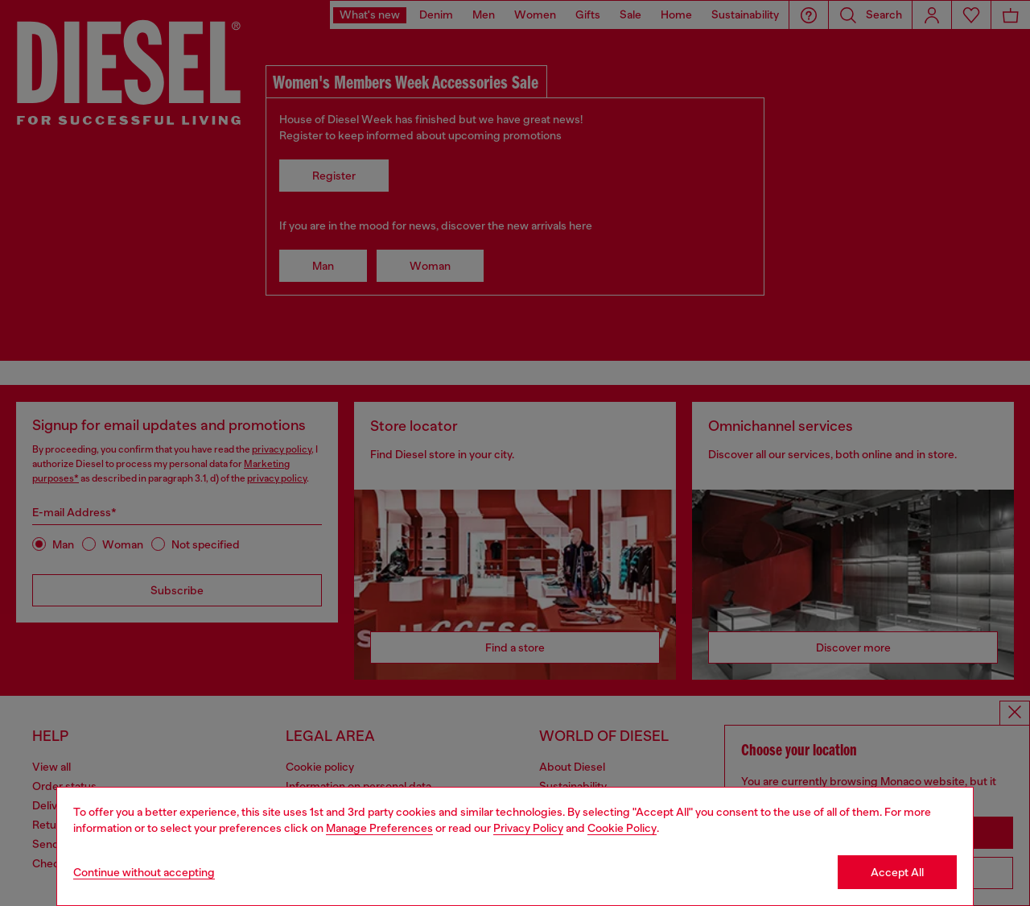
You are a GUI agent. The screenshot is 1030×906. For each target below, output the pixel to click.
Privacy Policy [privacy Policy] (528, 827)
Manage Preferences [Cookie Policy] (379, 827)
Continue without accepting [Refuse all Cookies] (144, 872)
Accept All (897, 872)
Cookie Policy (622, 827)
